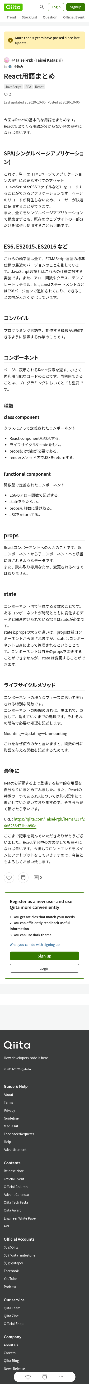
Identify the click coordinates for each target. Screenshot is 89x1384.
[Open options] (61, 1377)
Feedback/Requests (19, 1133)
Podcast (10, 1286)
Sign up (45, 956)
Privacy (9, 1110)
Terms (8, 1102)
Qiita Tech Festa (16, 1202)
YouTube (10, 1278)
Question (50, 17)
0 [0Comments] (37, 877)
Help (7, 1141)
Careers (9, 1352)
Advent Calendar (16, 1194)
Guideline (11, 1118)
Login (56, 7)
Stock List (29, 17)
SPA (28, 86)
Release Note (14, 1170)
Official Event (73, 17)
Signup (75, 7)
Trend (11, 17)
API (6, 1226)
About (8, 1094)
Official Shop (13, 1323)
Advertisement (15, 1149)
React (39, 86)
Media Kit (11, 1126)
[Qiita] (13, 7)
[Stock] (23, 877)
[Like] (9, 877)
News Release (14, 1368)
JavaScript (13, 86)
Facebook (11, 1270)
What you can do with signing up (35, 944)
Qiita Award (13, 1210)
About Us (11, 1345)
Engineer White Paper (20, 1218)
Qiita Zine (11, 1315)
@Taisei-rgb (33, 60)
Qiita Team (12, 1308)
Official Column (16, 1186)
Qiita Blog (11, 1360)
